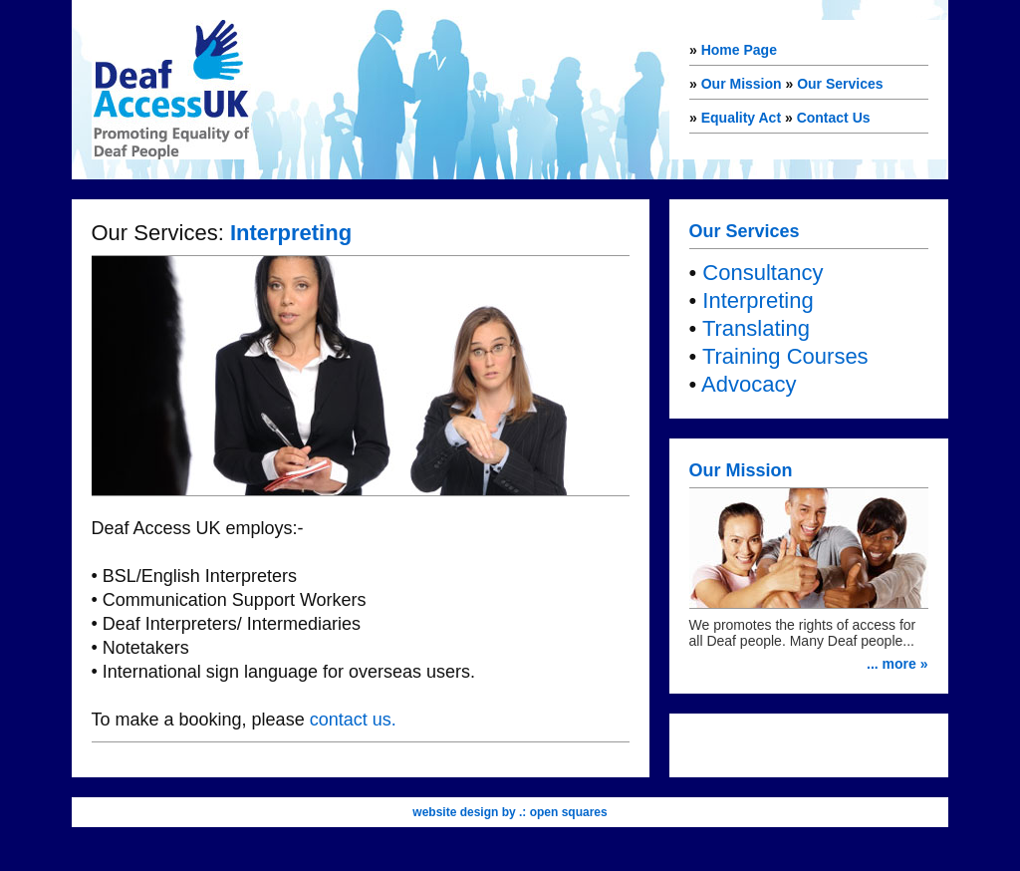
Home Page (739, 50)
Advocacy (748, 384)
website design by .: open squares (509, 812)
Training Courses (785, 356)
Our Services (840, 84)
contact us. (353, 719)
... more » (897, 664)
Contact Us (834, 118)
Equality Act (741, 118)
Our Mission (741, 84)
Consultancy (762, 272)
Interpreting (757, 300)
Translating (756, 328)
